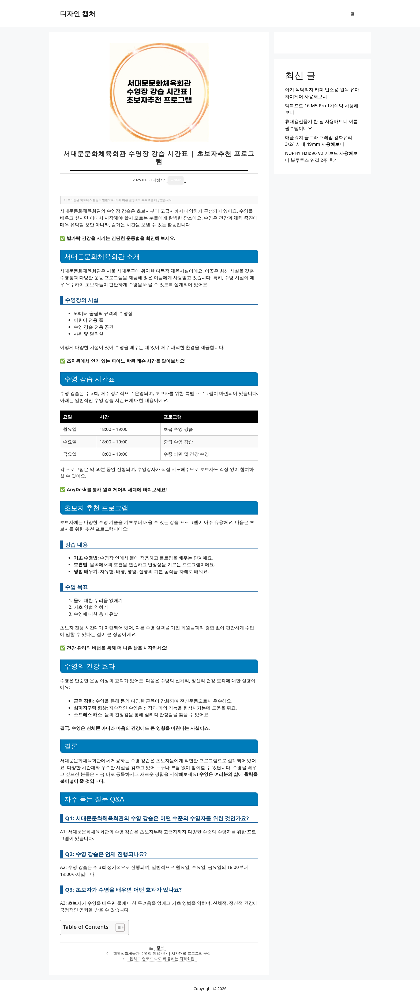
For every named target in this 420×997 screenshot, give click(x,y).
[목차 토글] (117, 927)
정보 (160, 947)
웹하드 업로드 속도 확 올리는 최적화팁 (162, 958)
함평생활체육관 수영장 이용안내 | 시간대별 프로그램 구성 (162, 953)
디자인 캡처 (77, 13)
